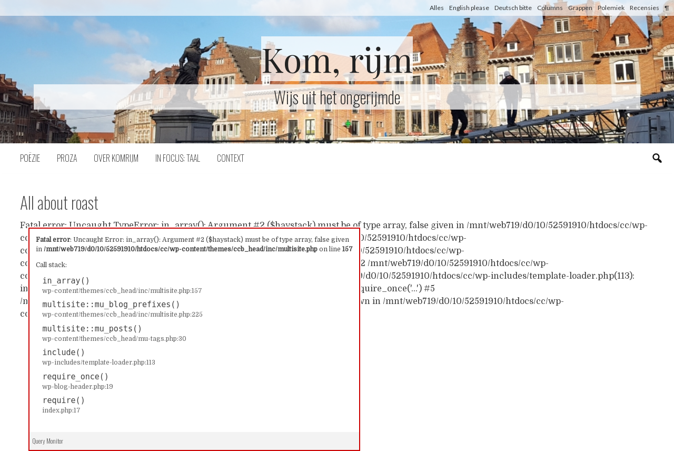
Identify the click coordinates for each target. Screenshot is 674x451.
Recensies (644, 8)
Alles (437, 8)
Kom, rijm (337, 58)
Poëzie (30, 158)
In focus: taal (177, 158)
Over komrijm (116, 158)
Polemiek (611, 8)
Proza (67, 158)
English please (469, 8)
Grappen (580, 8)
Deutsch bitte (513, 8)
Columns (550, 8)
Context (230, 158)
